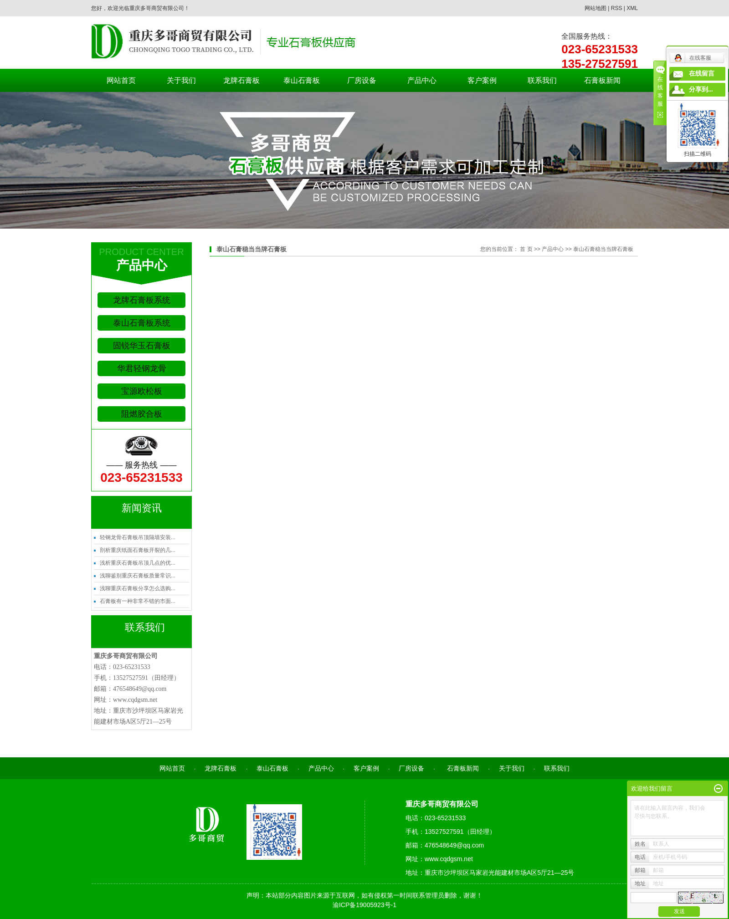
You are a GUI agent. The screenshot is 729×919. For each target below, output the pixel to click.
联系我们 (542, 80)
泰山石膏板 (301, 80)
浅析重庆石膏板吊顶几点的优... (137, 563)
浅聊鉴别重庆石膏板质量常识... (137, 575)
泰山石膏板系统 (141, 322)
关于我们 (181, 80)
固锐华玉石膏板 (141, 345)
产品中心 (421, 80)
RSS (616, 8)
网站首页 (121, 80)
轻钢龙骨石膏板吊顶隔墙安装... (137, 537)
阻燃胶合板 (141, 414)
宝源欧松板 (141, 391)
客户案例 (482, 80)
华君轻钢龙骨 (141, 368)
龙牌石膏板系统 (141, 300)
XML (632, 8)
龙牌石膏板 (241, 80)
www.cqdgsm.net (135, 699)
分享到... (701, 89)
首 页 (526, 249)
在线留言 (701, 73)
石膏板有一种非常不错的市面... (137, 601)
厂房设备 (361, 80)
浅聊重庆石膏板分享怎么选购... (137, 588)
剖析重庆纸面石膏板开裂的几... (137, 550)
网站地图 (595, 8)
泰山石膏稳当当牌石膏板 (603, 249)
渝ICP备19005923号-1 (364, 905)
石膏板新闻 (602, 80)
